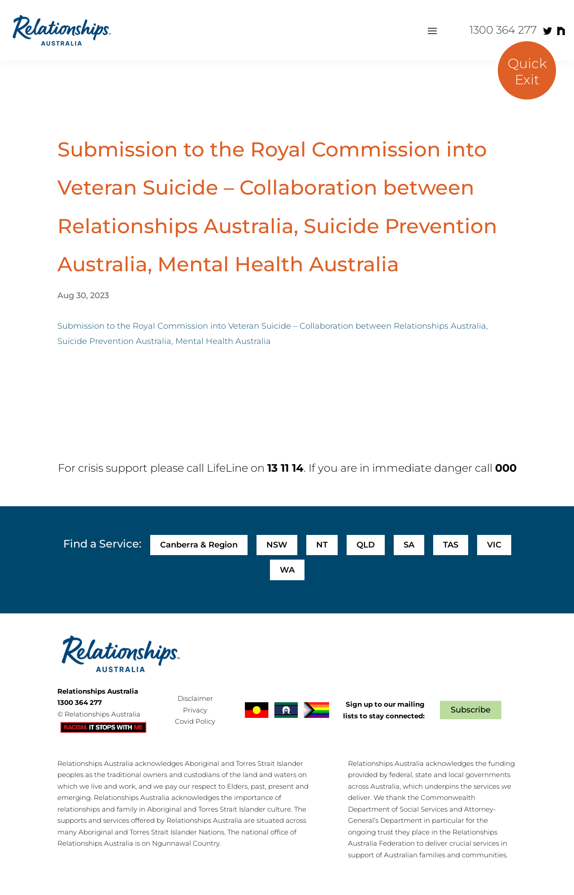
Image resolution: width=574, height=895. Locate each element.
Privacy (195, 710)
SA (409, 545)
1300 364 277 (503, 29)
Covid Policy (195, 721)
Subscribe (471, 710)
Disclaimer (195, 698)
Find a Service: (102, 543)
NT (322, 545)
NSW (276, 545)
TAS (450, 545)
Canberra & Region (199, 545)
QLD (366, 545)
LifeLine (227, 467)
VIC (494, 545)
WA (287, 570)
